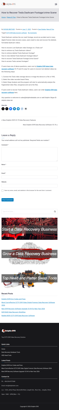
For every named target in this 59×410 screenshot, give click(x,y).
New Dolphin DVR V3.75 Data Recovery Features (19, 120)
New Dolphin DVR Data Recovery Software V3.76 (39, 125)
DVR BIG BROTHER (9, 29)
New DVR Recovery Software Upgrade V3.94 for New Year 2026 (23, 309)
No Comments (32, 33)
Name (4, 164)
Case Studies (42, 29)
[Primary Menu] (55, 4)
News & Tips (50, 29)
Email (4, 173)
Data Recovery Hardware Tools (11, 352)
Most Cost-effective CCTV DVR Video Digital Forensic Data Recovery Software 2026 (28, 304)
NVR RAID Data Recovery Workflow (14, 312)
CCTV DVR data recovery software (16, 33)
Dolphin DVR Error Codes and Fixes (14, 299)
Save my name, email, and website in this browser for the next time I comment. (28, 190)
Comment (5, 145)
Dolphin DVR (35, 406)
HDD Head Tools (6, 355)
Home (3, 349)
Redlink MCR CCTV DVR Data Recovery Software (18, 316)
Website (4, 182)
